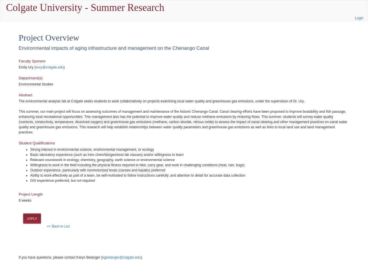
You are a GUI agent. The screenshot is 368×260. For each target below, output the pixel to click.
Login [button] (359, 18)
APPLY (32, 219)
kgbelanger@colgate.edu (121, 257)
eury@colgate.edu (50, 67)
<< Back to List (58, 226)
